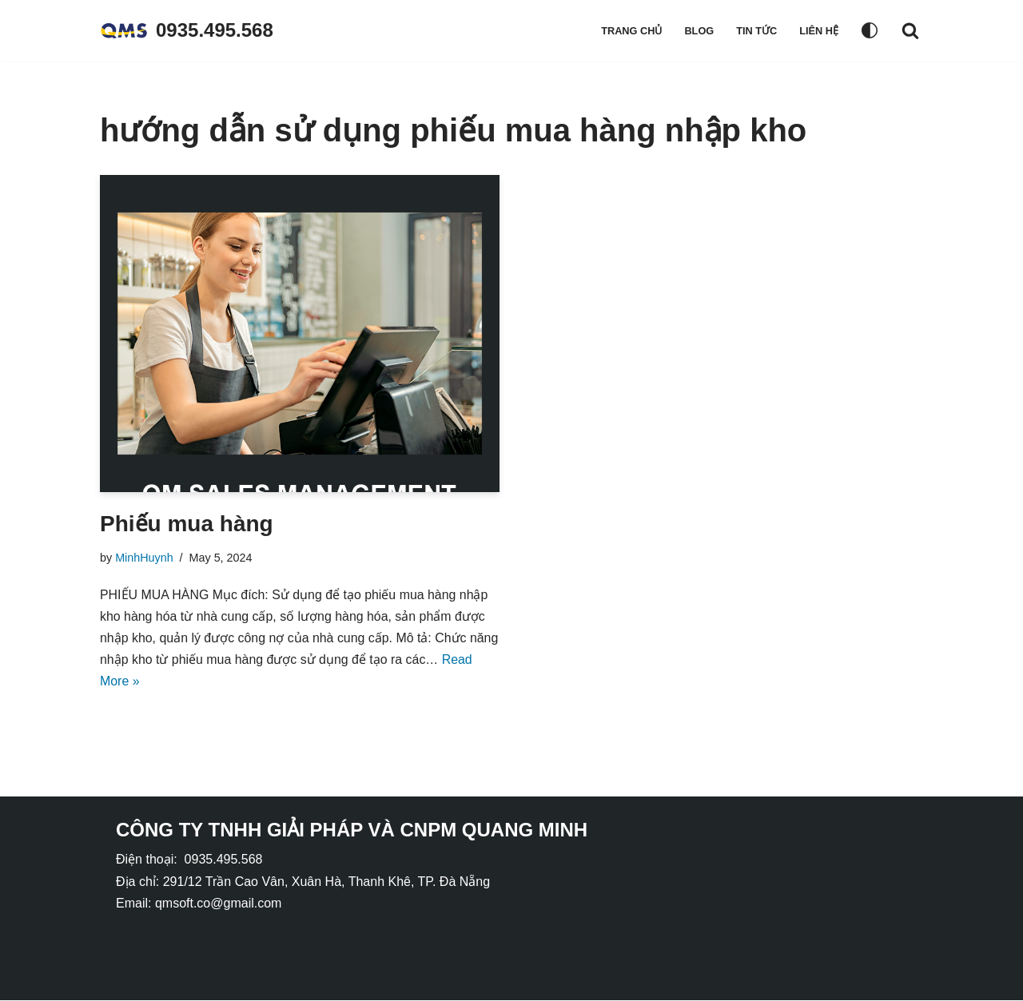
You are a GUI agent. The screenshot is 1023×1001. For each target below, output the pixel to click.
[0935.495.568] (186, 30)
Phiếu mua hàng (186, 523)
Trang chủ (631, 31)
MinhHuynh (144, 557)
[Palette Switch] (870, 30)
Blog (699, 31)
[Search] (910, 30)
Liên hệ (818, 31)
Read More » (173, 682)
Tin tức (756, 31)
